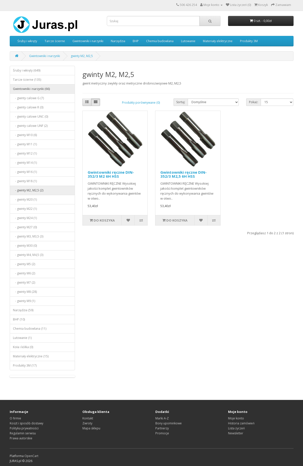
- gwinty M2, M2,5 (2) (28, 190)
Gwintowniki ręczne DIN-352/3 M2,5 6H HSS (183, 174)
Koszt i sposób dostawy (26, 423)
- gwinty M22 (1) (25, 209)
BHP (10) (19, 319)
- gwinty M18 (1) (25, 181)
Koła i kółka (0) (23, 347)
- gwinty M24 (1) (25, 218)
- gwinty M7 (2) (24, 282)
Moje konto (236, 418)
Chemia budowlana (160, 41)
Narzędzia (118, 41)
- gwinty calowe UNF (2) (30, 126)
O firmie (15, 418)
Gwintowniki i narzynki (87, 41)
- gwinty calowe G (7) (28, 98)
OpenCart (31, 456)
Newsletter (235, 433)
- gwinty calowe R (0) (28, 107)
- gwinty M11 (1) (25, 144)
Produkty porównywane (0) (141, 102)
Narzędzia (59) (23, 310)
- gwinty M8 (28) (25, 292)
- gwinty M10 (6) (25, 135)
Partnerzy (162, 428)
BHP (136, 41)
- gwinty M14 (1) (25, 162)
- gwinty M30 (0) (25, 245)
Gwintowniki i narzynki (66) (31, 89)
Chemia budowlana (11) (29, 328)
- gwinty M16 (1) (25, 172)
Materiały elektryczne (218, 41)
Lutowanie (188, 41)
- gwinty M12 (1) (25, 153)
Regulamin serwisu (23, 433)
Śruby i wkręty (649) (26, 70)
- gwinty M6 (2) (24, 273)
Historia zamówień (241, 423)
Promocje (162, 433)
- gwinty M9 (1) (24, 301)
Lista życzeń (236, 428)
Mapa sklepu (91, 428)
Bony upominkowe (168, 423)
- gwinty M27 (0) (25, 227)
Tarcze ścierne (55, 41)
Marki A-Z (162, 418)
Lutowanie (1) (22, 338)
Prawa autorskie (21, 438)
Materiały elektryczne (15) (31, 356)
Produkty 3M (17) (25, 365)
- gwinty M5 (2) (24, 264)
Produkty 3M (249, 41)
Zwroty (87, 423)
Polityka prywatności (24, 428)
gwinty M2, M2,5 (82, 56)
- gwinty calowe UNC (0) (30, 116)
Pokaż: (253, 102)
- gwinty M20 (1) (25, 199)
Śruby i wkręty (27, 41)
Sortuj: (180, 102)
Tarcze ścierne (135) (27, 80)
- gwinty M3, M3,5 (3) (28, 236)
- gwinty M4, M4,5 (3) (28, 255)
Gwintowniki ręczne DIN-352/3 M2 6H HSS (111, 174)
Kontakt (87, 418)
